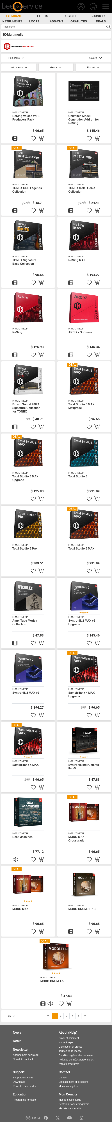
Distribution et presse (71, 1046)
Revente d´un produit (24, 1086)
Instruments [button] (19, 67)
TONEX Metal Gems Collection (81, 190)
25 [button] (11, 1016)
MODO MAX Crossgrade (76, 838)
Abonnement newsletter (26, 1054)
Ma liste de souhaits (70, 1108)
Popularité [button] (16, 58)
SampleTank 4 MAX (25, 764)
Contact (63, 1077)
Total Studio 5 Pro (24, 548)
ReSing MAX (76, 260)
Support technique (23, 1077)
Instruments (12, 21)
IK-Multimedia (20, 112)
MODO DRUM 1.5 (52, 981)
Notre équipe (66, 1042)
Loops (34, 21)
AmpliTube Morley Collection (24, 622)
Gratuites (78, 21)
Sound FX (98, 16)
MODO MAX (20, 909)
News (17, 1032)
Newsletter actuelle (23, 1059)
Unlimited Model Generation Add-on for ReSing (83, 119)
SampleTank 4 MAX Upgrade (81, 694)
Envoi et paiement (69, 1038)
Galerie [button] (95, 58)
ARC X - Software (80, 332)
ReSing (17, 332)
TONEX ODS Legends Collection (27, 190)
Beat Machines (22, 836)
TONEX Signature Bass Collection (24, 262)
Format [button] (93, 67)
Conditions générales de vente (76, 1055)
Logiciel (70, 16)
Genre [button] (56, 67)
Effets (42, 16)
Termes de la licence (70, 1051)
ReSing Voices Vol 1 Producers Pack (26, 117)
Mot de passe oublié (70, 1099)
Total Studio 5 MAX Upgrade (25, 478)
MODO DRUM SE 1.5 (82, 909)
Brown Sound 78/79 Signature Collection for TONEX (26, 408)
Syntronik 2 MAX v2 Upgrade (81, 622)
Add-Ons (56, 21)
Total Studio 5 (77, 476)
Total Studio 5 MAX (81, 548)
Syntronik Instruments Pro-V (83, 766)
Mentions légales (68, 1086)
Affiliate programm (69, 1063)
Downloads (19, 1081)
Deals (101, 21)
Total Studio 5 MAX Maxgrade (81, 406)
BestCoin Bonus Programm (74, 1104)
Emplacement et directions (73, 1081)
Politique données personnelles (76, 1059)
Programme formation (25, 1099)
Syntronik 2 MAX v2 (25, 692)
